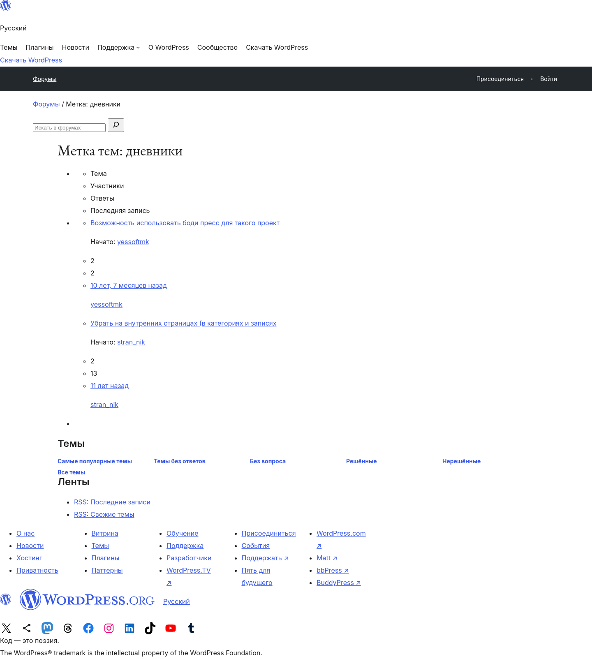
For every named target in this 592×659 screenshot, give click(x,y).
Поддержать (265, 558)
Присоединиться (269, 533)
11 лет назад (109, 386)
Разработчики (188, 558)
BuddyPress (339, 582)
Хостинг (29, 558)
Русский (176, 601)
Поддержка (185, 545)
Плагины (106, 558)
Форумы (44, 78)
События (256, 545)
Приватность (37, 570)
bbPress (333, 570)
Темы (100, 545)
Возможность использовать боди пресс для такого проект (185, 223)
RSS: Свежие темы (104, 514)
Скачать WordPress (31, 60)
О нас (25, 533)
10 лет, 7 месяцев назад (128, 285)
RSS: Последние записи (112, 502)
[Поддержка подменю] (118, 47)
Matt (327, 558)
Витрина (105, 533)
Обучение (182, 533)
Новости (30, 545)
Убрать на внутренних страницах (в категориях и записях (183, 323)
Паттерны (107, 570)
